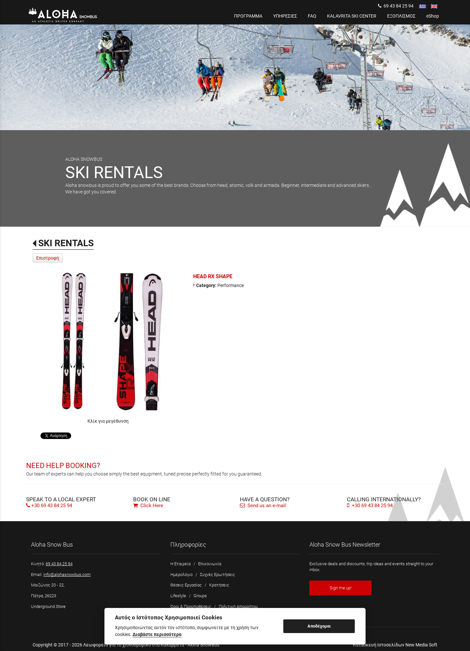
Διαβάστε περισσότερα (157, 634)
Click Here (148, 505)
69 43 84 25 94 (396, 5)
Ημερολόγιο (181, 574)
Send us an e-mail (263, 505)
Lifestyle (178, 595)
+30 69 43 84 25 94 (51, 505)
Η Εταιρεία (180, 563)
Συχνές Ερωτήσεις (217, 574)
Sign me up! (341, 587)
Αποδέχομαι (319, 626)
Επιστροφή (47, 258)
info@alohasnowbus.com (67, 574)
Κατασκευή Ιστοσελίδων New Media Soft (395, 644)
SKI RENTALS (66, 243)
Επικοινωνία (209, 563)
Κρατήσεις (219, 585)
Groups (200, 595)
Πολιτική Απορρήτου (238, 606)
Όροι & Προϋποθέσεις (190, 606)
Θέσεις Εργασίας (186, 585)
